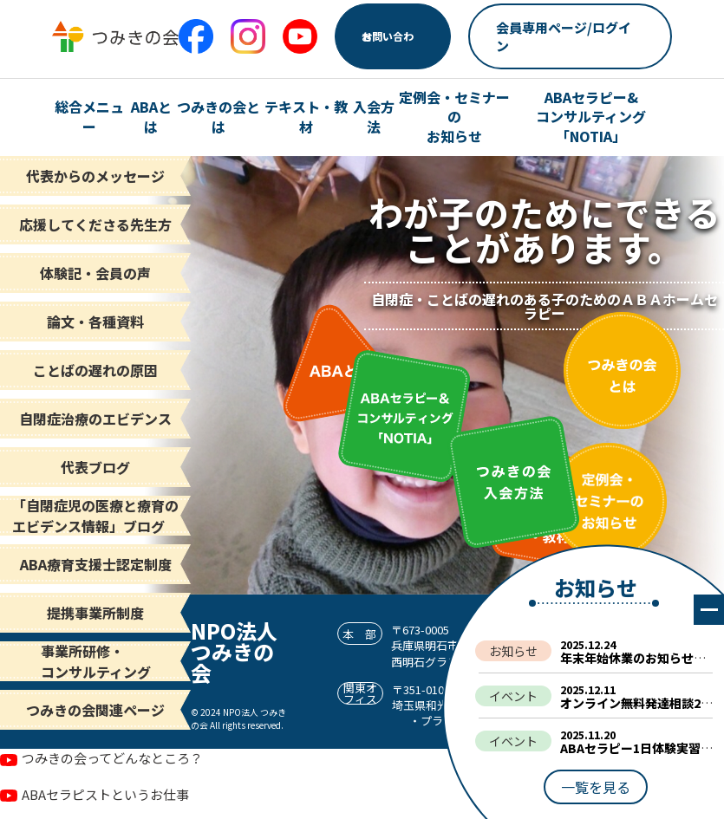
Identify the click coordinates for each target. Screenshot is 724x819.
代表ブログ (95, 467)
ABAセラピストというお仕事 (105, 794)
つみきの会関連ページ (95, 709)
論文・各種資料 (95, 321)
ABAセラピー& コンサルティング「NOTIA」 (591, 117)
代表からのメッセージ (95, 176)
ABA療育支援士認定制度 (96, 564)
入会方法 (374, 116)
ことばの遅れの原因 (95, 370)
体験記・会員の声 (95, 273)
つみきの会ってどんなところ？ (112, 758)
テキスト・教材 (306, 116)
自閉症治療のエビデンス (95, 418)
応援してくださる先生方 (95, 224)
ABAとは (151, 116)
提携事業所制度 (95, 612)
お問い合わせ (388, 36)
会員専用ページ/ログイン (563, 36)
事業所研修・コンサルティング (96, 661)
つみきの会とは (218, 116)
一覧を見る (595, 787)
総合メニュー (89, 116)
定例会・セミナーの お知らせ (454, 117)
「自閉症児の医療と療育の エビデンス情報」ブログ (95, 516)
